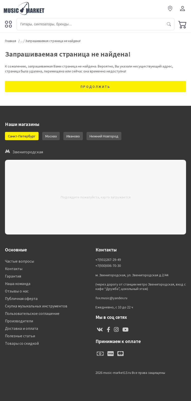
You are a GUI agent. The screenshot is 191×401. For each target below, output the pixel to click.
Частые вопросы (19, 261)
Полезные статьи (20, 335)
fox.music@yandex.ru (111, 298)
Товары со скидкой (22, 343)
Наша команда (17, 283)
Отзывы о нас (17, 290)
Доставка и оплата (21, 328)
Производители (19, 320)
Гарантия (13, 276)
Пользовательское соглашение (32, 313)
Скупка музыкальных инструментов (36, 305)
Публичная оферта (21, 298)
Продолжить (96, 86)
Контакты (13, 268)
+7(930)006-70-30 (108, 265)
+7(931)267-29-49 (108, 259)
